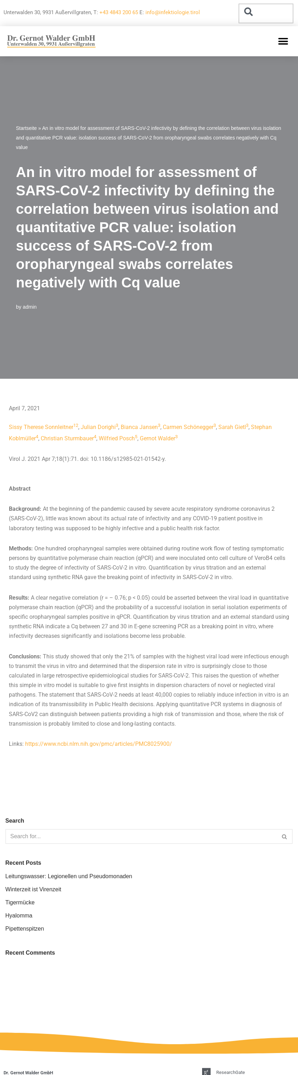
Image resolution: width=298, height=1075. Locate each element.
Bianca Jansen (139, 427)
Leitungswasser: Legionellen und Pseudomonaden (68, 876)
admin (29, 307)
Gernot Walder (157, 438)
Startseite (26, 128)
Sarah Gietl (232, 427)
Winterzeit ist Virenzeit (33, 889)
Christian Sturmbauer (67, 438)
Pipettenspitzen (24, 929)
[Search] (141, 836)
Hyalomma (18, 916)
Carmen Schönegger (188, 427)
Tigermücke (20, 902)
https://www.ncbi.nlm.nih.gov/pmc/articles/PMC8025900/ (98, 744)
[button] (283, 41)
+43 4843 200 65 (118, 12)
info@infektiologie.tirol (172, 12)
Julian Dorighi (98, 427)
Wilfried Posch (117, 438)
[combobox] (266, 13)
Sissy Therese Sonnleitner (41, 427)
